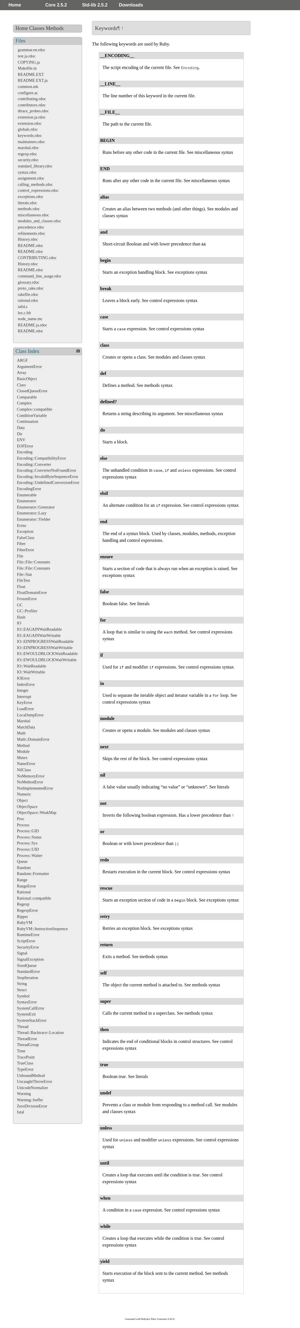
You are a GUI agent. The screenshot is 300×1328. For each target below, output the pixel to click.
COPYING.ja (29, 62)
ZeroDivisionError (32, 1106)
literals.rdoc (27, 203)
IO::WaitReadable (31, 666)
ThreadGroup (28, 1044)
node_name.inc (30, 318)
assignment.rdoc (31, 178)
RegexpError (27, 910)
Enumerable (27, 495)
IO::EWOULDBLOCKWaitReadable (47, 653)
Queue (22, 861)
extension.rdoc (30, 123)
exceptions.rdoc (31, 196)
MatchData (26, 727)
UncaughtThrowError (34, 1081)
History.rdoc (28, 239)
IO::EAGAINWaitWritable (39, 635)
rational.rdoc (28, 300)
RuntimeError (28, 934)
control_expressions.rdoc (38, 190)
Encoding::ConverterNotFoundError (46, 470)
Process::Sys (27, 843)
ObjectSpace (27, 806)
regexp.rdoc (27, 154)
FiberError (25, 549)
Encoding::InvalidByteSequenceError (47, 476)
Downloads (131, 5)
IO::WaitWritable (31, 672)
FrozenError (27, 598)
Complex (24, 403)
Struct (22, 990)
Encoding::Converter (34, 464)
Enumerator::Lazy (32, 513)
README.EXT (31, 74)
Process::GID (28, 831)
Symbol (23, 996)
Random (24, 867)
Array (22, 372)
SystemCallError (30, 1008)
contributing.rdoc (32, 98)
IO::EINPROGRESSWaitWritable (45, 647)
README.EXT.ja (33, 80)
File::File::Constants (33, 562)
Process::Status (29, 837)
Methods (55, 28)
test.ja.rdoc (27, 56)
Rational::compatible (34, 898)
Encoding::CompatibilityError (41, 458)
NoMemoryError (31, 776)
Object (22, 800)
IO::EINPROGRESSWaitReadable (45, 641)
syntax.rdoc (27, 172)
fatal (20, 1112)
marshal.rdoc (28, 147)
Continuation (27, 421)
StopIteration (27, 977)
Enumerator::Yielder (33, 519)
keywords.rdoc (30, 135)
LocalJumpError (30, 715)
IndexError (26, 684)
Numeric (24, 794)
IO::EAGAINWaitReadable (39, 629)
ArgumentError (29, 366)
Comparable (27, 397)
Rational (24, 892)
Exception (25, 531)
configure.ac (28, 92)
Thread (23, 1026)
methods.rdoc (29, 208)
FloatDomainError (32, 592)
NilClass (24, 770)
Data (21, 427)
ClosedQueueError (32, 391)
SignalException (30, 959)
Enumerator (26, 501)
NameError (26, 763)
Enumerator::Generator (36, 507)
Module (23, 751)
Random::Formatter (33, 873)
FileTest (23, 580)
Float (21, 586)
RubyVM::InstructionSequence (42, 928)
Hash (21, 617)
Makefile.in (27, 68)
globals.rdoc (28, 129)
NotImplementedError (35, 788)
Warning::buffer (30, 1100)
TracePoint (26, 1057)
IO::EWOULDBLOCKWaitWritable (47, 659)
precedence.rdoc (31, 227)
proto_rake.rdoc (31, 288)
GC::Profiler (27, 611)
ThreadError (27, 1038)
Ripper (22, 916)
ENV (21, 439)
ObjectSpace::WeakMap (37, 812)
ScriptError (26, 941)
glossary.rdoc (28, 282)
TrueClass (25, 1063)
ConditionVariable (32, 415)
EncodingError (29, 488)
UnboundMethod (31, 1075)
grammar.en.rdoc (32, 50)
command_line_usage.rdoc (40, 276)
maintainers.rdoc (31, 141)
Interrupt (24, 696)
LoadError (25, 708)
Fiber (21, 543)
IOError (23, 678)
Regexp (23, 904)
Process (23, 825)
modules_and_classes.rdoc (39, 221)
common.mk (28, 86)
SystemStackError (32, 1020)
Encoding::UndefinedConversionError (48, 482)
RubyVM (24, 922)
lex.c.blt (24, 313)
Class (21, 385)
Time (21, 1051)
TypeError (25, 1069)
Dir (19, 434)
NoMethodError (30, 782)
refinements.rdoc (31, 233)
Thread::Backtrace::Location (40, 1032)
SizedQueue (27, 965)
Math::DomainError (33, 739)
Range (22, 880)
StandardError (28, 971)
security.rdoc (28, 160)
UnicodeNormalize (32, 1087)
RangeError (26, 886)
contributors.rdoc (32, 105)
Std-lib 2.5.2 (95, 5)
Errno (21, 525)
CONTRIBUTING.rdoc (37, 257)
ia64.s (22, 306)
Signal (22, 953)
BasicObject (27, 378)
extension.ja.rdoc (32, 117)
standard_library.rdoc (35, 166)
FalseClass (26, 537)
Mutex (22, 757)
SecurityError (28, 947)
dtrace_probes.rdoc (33, 111)
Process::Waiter (29, 855)
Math (21, 733)
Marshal (23, 721)
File (20, 556)
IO (19, 623)
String (22, 983)
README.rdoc (30, 245)
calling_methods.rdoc (35, 184)
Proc (20, 818)
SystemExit (26, 1014)
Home (14, 5)
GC (20, 605)
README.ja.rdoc (32, 325)
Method (23, 745)
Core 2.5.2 (56, 5)
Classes (36, 28)
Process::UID (28, 849)
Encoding (25, 452)
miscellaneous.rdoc (33, 215)
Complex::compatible (34, 409)
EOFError (25, 446)
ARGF (22, 360)
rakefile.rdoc (28, 294)
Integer (23, 690)
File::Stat (24, 574)
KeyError (24, 702)
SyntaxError (27, 1002)
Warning (24, 1093)
